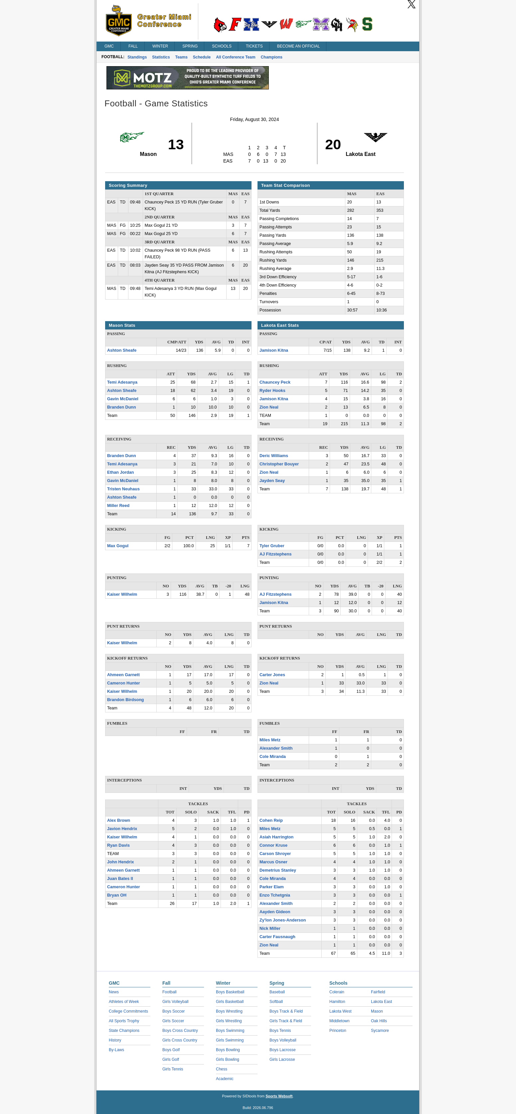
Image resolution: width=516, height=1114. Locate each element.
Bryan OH (116, 895)
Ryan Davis (118, 845)
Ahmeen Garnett (123, 675)
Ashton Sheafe (121, 350)
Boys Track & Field (286, 1011)
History (115, 1040)
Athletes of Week (124, 1001)
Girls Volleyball (175, 1001)
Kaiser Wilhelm (122, 594)
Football (169, 992)
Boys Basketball (230, 992)
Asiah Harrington (276, 837)
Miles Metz (269, 740)
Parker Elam (271, 887)
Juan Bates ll (120, 878)
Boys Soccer (173, 1011)
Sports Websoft (278, 1096)
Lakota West (340, 1011)
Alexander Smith (275, 748)
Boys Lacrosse (282, 1050)
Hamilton (337, 1001)
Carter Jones (272, 675)
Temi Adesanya (122, 382)
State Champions (124, 1030)
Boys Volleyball (282, 1040)
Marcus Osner (273, 862)
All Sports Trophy (124, 1021)
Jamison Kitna (273, 350)
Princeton (337, 1030)
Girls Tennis (172, 1069)
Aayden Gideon (274, 912)
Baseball (277, 992)
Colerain (336, 992)
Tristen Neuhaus (123, 489)
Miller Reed (118, 505)
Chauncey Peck (274, 382)
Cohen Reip (271, 820)
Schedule (202, 57)
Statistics (161, 57)
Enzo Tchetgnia (274, 895)
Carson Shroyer (275, 853)
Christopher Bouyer (279, 464)
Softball (276, 1001)
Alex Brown (118, 820)
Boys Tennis (280, 1030)
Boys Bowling (228, 1050)
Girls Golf (170, 1059)
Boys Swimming (230, 1030)
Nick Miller (269, 928)
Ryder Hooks (272, 390)
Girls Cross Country (179, 1040)
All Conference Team (235, 57)
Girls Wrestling (229, 1021)
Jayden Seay (272, 480)
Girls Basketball (230, 1001)
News (114, 992)
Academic (225, 1078)
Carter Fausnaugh (277, 936)
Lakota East (381, 1001)
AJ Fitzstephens (275, 554)
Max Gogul (117, 546)
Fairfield (378, 992)
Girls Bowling (227, 1059)
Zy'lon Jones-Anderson (282, 920)
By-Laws (116, 1050)
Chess (221, 1069)
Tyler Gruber (271, 546)
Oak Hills (379, 1021)
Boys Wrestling (229, 1011)
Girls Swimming (230, 1040)
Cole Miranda (272, 756)
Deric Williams (273, 455)
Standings (137, 57)
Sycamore (380, 1030)
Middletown (339, 1021)
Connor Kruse (273, 845)
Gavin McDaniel (122, 399)
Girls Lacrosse (282, 1059)
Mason (377, 1011)
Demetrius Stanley (277, 870)
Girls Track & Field (285, 1021)
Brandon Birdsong (125, 699)
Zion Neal (268, 407)
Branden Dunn (121, 407)
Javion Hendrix (122, 828)
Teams (181, 57)
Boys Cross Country (180, 1030)
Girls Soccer (173, 1021)
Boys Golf (171, 1050)
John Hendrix (120, 862)
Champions (271, 57)
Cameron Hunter (123, 683)
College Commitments (128, 1011)
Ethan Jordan (120, 472)
